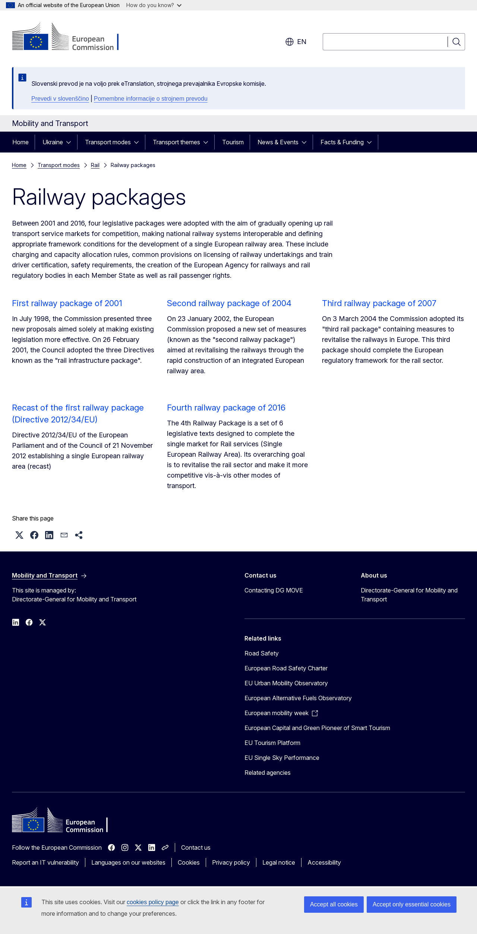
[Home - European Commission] (72, 37)
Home (20, 142)
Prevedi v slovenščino (60, 98)
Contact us (196, 847)
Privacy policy (231, 862)
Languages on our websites (128, 862)
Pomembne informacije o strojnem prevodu (151, 98)
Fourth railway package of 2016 (226, 407)
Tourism (233, 142)
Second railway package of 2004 (229, 303)
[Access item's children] (70, 142)
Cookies (189, 862)
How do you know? (153, 5)
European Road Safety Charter (286, 668)
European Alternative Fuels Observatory (298, 698)
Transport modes (108, 142)
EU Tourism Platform (272, 742)
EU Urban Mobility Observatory (286, 683)
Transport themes (176, 142)
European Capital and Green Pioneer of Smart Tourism (317, 728)
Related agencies (267, 772)
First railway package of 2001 (67, 303)
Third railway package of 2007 (379, 303)
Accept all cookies (334, 904)
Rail (95, 165)
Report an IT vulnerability (45, 862)
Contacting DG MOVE (273, 590)
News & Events (278, 142)
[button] (19, 535)
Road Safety (261, 653)
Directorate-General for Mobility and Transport (409, 594)
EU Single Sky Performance (281, 757)
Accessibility (324, 862)
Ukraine (52, 142)
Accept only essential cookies (412, 904)
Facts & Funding (342, 142)
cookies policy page (153, 902)
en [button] (295, 41)
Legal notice (278, 862)
